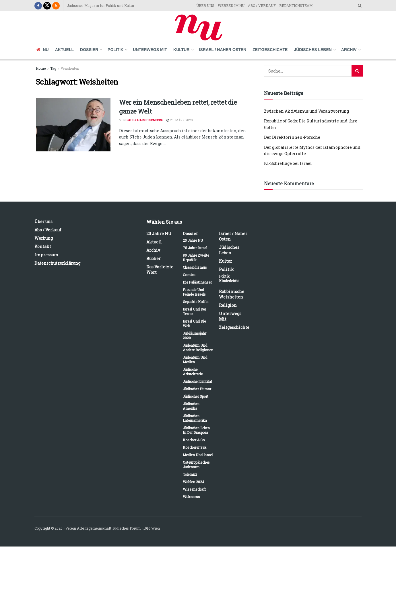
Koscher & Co (194, 440)
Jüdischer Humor (197, 389)
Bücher (153, 258)
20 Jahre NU (159, 233)
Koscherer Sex (194, 447)
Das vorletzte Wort (159, 269)
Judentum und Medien (195, 359)
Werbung (43, 238)
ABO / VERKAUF (262, 5)
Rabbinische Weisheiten (231, 294)
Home (41, 68)
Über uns (43, 221)
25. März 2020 (179, 120)
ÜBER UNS (205, 5)
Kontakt (42, 246)
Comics (189, 274)
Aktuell (64, 49)
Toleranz (190, 474)
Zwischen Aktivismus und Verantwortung (306, 111)
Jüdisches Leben (312, 49)
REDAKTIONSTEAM (295, 5)
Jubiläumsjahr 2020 (194, 335)
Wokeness (191, 496)
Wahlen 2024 (193, 481)
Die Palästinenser (197, 282)
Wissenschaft (194, 489)
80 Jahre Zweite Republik (196, 257)
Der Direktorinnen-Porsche (292, 137)
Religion (228, 305)
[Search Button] (357, 71)
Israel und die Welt (194, 323)
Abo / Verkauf (47, 230)
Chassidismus (195, 267)
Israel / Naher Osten (222, 49)
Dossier (89, 49)
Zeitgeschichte (270, 49)
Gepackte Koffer (196, 301)
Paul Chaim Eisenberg (145, 120)
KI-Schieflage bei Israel (288, 163)
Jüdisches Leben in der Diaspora (196, 430)
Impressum (46, 254)
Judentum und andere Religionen (198, 347)
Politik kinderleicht (229, 278)
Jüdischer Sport (195, 396)
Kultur (181, 49)
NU (42, 49)
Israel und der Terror (194, 311)
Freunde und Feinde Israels (194, 291)
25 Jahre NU (193, 240)
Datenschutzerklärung (57, 263)
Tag (53, 68)
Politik (115, 49)
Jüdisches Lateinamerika (195, 418)
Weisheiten (70, 68)
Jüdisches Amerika (191, 406)
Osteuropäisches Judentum (196, 464)
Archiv (349, 49)
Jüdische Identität (197, 381)
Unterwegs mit (150, 49)
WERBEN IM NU (231, 5)
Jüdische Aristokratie (193, 371)
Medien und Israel (198, 454)
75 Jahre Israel (195, 247)
